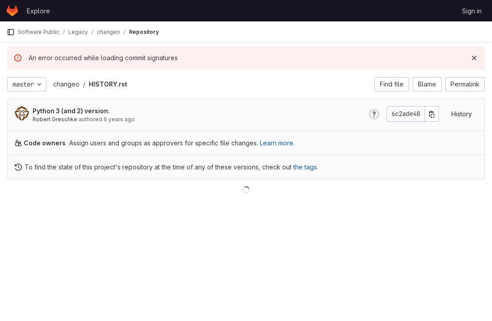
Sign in (472, 11)
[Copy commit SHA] (432, 114)
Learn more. (277, 143)
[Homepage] (12, 11)
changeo (66, 84)
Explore (38, 11)
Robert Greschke (55, 119)
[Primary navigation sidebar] (11, 32)
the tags (305, 167)
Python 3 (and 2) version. (71, 111)
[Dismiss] (474, 58)
